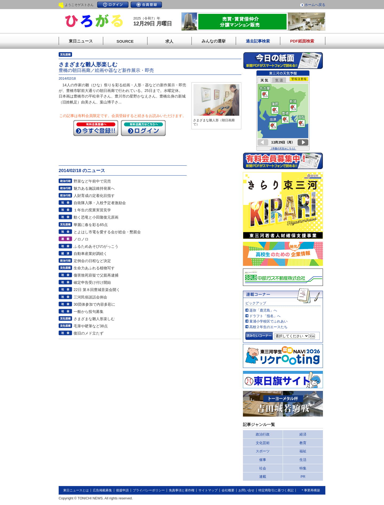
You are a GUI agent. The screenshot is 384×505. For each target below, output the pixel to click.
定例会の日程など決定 (92, 261)
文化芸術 (263, 443)
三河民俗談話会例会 (90, 297)
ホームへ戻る (315, 5)
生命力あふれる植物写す (94, 268)
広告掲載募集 (102, 490)
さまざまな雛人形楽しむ (94, 319)
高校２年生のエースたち (268, 327)
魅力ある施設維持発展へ (94, 188)
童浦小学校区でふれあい (268, 321)
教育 (302, 443)
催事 (262, 460)
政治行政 (263, 434)
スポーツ (263, 451)
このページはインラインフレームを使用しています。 (283, 110)
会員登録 (146, 5)
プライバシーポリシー (149, 490)
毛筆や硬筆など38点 (91, 326)
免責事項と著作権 (181, 490)
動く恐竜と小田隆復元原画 (96, 217)
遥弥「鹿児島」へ (263, 310)
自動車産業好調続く (90, 253)
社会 (262, 468)
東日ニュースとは (76, 490)
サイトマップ (208, 490)
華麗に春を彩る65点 (91, 225)
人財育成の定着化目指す (94, 195)
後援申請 (122, 490)
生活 (302, 460)
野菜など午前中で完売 (92, 181)
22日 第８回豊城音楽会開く (97, 290)
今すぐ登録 (95, 128)
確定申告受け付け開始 (92, 282)
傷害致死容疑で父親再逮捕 (96, 275)
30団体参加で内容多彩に (94, 304)
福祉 (302, 451)
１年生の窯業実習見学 (92, 210)
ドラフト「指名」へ (265, 316)
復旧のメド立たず (88, 333)
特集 (302, 468)
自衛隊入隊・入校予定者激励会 (100, 203)
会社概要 (228, 490)
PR (303, 477)
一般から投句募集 (88, 311)
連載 (262, 477)
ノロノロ (81, 239)
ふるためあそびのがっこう (96, 246)
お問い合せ (246, 490)
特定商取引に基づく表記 (276, 490)
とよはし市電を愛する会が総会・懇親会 (107, 232)
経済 (302, 434)
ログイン (113, 5)
